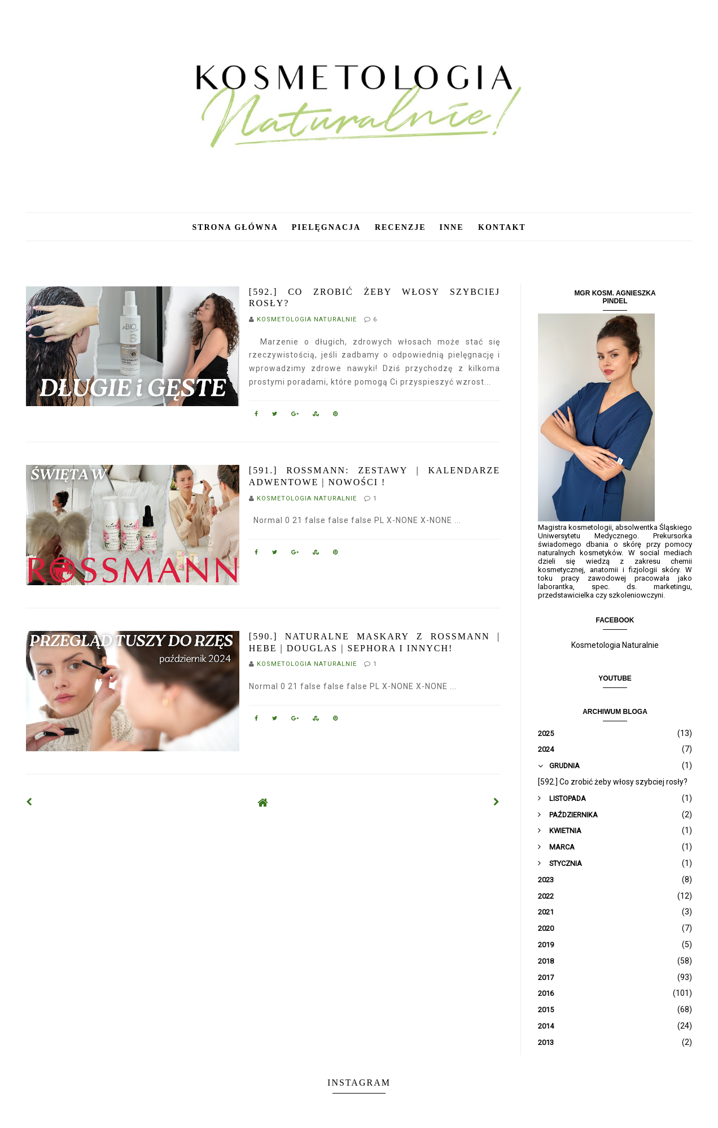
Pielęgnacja (328, 227)
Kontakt (502, 227)
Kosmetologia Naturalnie (615, 645)
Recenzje (400, 227)
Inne (453, 227)
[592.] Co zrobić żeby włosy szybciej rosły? (613, 781)
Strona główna (235, 227)
